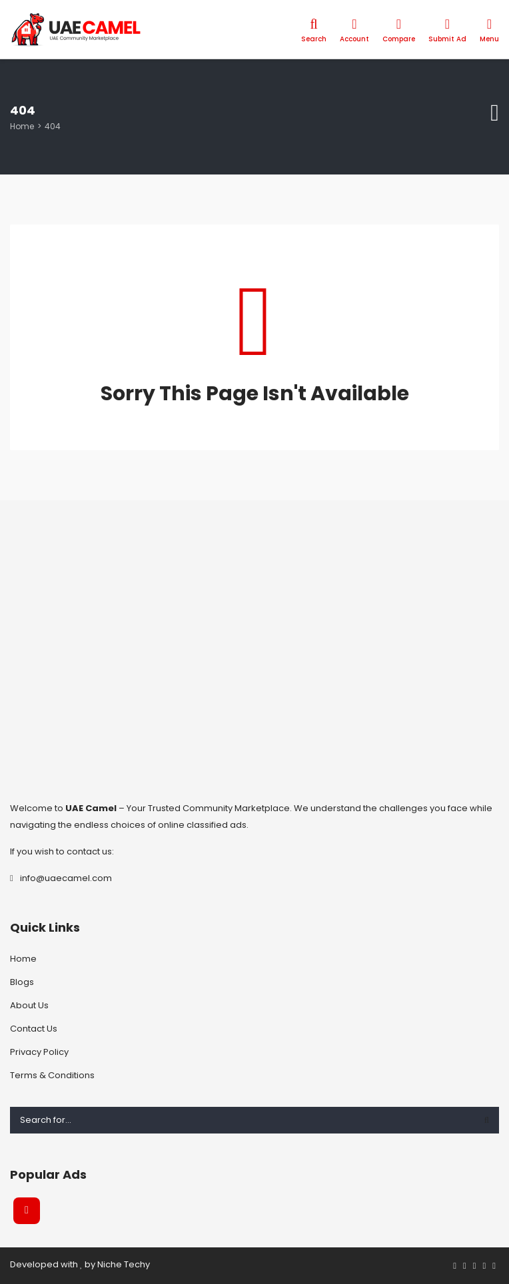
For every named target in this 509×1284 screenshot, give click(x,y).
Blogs (22, 982)
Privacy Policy (39, 1052)
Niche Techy (123, 1264)
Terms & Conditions (52, 1075)
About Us (29, 1005)
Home (22, 126)
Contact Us (33, 1028)
